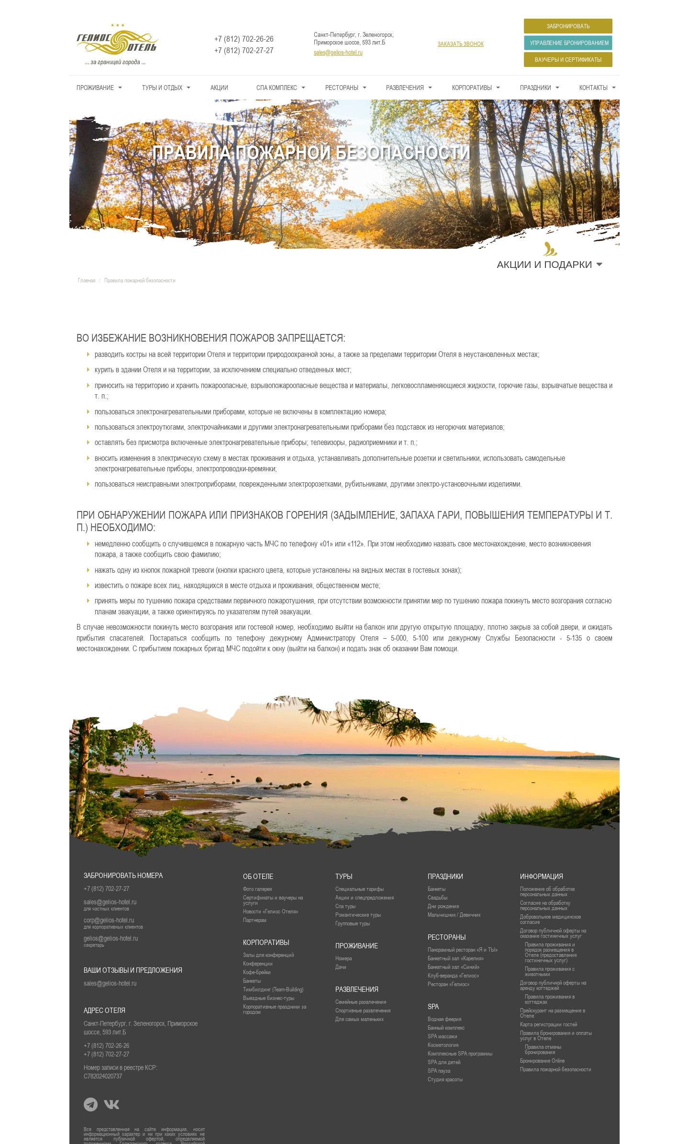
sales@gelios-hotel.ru (338, 38)
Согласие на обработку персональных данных (545, 891)
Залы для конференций (268, 941)
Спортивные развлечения (362, 996)
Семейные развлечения (360, 988)
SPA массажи (442, 1022)
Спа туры (345, 892)
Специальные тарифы (359, 875)
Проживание (95, 73)
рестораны (447, 923)
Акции (219, 73)
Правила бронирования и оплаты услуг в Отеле (556, 1021)
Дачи (340, 953)
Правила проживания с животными (550, 957)
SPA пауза (439, 1057)
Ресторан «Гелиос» (448, 970)
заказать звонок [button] (461, 30)
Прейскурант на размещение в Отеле (552, 999)
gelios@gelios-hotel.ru (111, 924)
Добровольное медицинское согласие (550, 905)
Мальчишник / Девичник (454, 901)
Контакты (593, 73)
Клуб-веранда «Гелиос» (453, 961)
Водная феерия (444, 1005)
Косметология (443, 1031)
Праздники (535, 73)
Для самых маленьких (359, 1005)
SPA (433, 993)
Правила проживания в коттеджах (550, 985)
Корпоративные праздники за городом (274, 995)
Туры (343, 862)
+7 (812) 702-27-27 (244, 36)
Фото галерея (257, 875)
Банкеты (436, 875)
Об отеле (258, 862)
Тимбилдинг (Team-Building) (273, 975)
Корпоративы (472, 73)
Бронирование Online (542, 1047)
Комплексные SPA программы (460, 1039)
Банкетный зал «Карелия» (456, 944)
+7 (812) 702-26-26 (244, 25)
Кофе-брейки (257, 958)
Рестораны (341, 73)
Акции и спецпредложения (364, 883)
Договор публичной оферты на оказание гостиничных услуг (553, 919)
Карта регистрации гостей (548, 1010)
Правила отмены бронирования (543, 1035)
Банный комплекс (446, 1014)
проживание (356, 932)
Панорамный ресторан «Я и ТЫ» (463, 936)
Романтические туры (358, 901)
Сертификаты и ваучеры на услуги (273, 886)
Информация (541, 862)
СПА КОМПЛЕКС (276, 73)
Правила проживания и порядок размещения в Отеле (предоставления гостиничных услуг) (551, 938)
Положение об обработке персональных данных (547, 877)
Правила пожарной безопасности (555, 1055)
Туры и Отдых (162, 73)
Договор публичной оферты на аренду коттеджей (553, 971)
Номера (343, 944)
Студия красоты (445, 1065)
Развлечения (405, 73)
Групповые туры (352, 909)
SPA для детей (444, 1048)
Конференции (258, 949)
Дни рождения (443, 892)
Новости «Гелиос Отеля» (270, 897)
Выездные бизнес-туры (268, 984)
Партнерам (255, 906)
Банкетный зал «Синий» (453, 953)
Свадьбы (437, 883)
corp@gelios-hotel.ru (109, 906)
